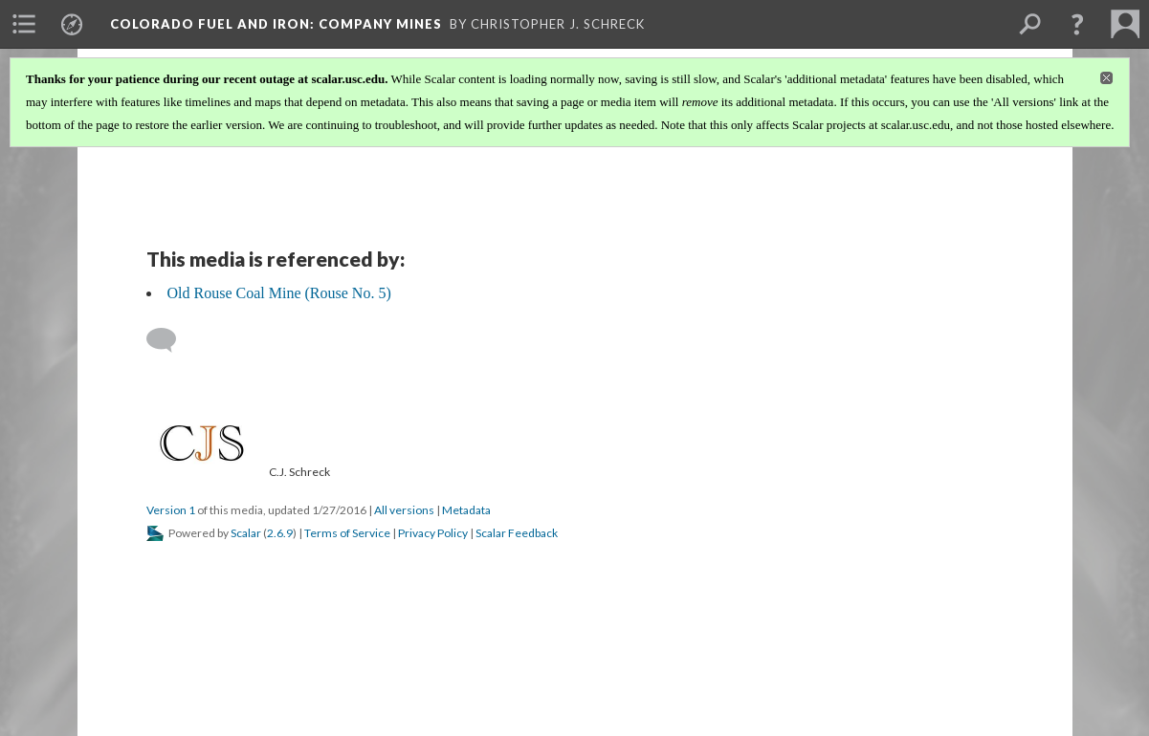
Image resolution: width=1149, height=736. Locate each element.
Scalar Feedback (516, 533)
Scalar (246, 533)
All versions (404, 510)
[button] (1077, 24)
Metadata (466, 510)
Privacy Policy (433, 533)
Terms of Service (347, 533)
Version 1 (170, 510)
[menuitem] (24, 24)
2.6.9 (280, 533)
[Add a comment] (169, 340)
